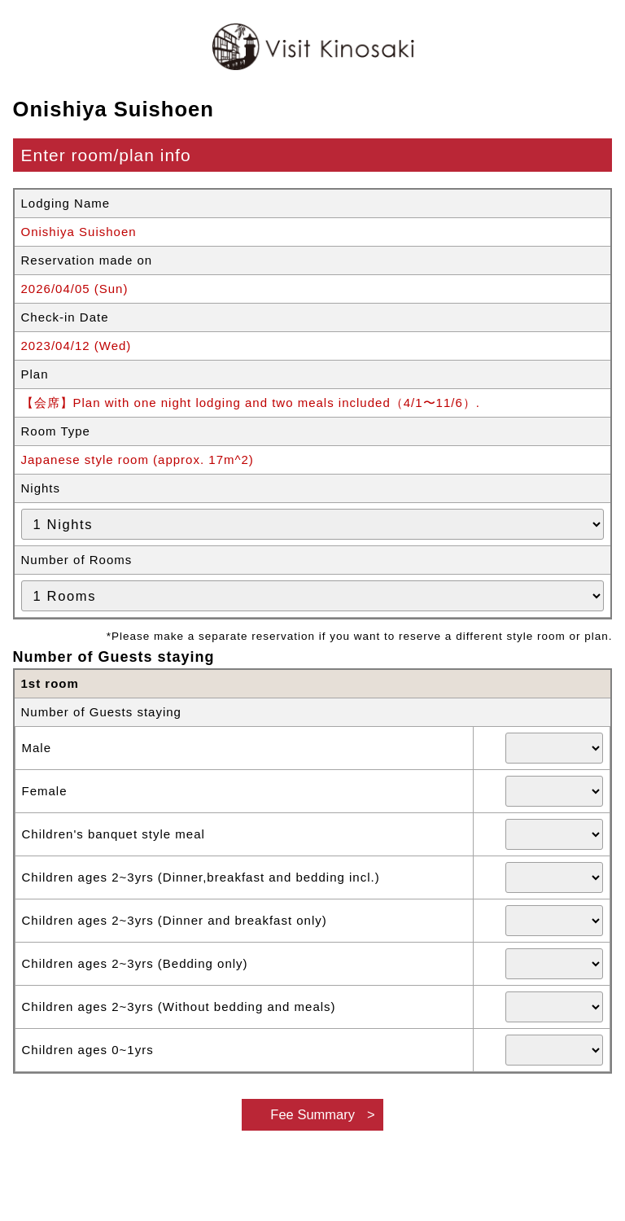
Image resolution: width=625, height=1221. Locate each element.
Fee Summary (312, 1114)
